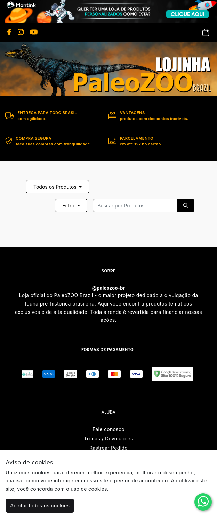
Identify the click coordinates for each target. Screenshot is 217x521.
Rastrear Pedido (108, 448)
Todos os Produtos (55, 187)
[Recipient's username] (135, 205)
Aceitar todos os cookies (40, 505)
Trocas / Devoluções (108, 438)
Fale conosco (108, 429)
